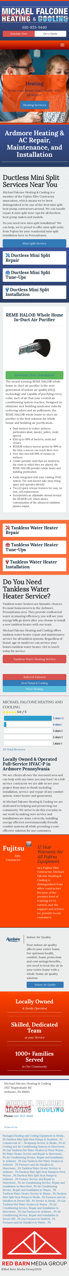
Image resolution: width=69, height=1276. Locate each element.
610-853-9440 (34, 27)
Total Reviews (14, 749)
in (34, 1139)
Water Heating (34, 689)
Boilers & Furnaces (35, 677)
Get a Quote (50, 33)
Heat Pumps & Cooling (34, 683)
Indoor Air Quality (45, 984)
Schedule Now (18, 33)
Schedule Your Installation (35, 375)
